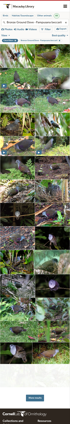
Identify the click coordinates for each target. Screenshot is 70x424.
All (56, 16)
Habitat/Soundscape (23, 16)
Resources (44, 413)
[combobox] (35, 22)
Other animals (44, 16)
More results (35, 390)
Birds (5, 16)
